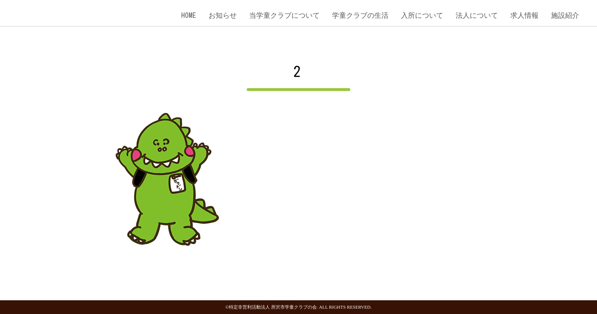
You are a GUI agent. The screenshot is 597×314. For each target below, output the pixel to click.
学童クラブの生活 (360, 15)
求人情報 (524, 15)
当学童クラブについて (284, 15)
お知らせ (223, 15)
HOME (188, 15)
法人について (477, 15)
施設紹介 (565, 15)
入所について (422, 15)
